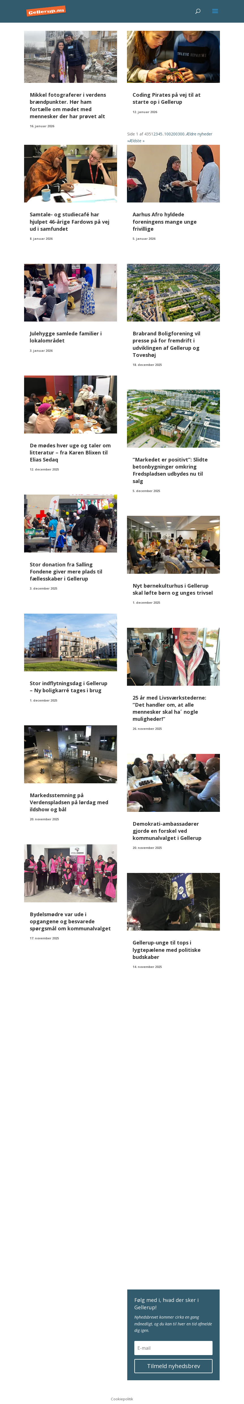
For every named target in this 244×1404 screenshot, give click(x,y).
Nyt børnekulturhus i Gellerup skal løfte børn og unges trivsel (173, 589)
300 (181, 134)
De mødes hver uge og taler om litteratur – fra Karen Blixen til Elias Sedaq (70, 452)
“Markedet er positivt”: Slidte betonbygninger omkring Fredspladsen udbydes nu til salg (170, 470)
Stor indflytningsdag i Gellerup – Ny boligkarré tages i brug (68, 687)
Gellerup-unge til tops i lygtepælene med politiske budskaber (167, 949)
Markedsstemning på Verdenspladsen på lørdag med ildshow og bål (69, 802)
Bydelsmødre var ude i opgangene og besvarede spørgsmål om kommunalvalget (70, 921)
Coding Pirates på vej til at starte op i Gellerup (167, 98)
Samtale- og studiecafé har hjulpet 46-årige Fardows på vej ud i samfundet (69, 221)
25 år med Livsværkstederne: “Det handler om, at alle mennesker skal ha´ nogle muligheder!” (169, 708)
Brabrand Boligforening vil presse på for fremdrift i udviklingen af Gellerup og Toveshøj (166, 344)
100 (167, 134)
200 (174, 134)
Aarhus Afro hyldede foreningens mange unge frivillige (165, 221)
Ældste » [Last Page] (137, 140)
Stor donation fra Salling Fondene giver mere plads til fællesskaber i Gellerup (66, 571)
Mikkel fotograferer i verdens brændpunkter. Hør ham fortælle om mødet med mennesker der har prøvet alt (68, 105)
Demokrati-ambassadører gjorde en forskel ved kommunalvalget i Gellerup (167, 830)
